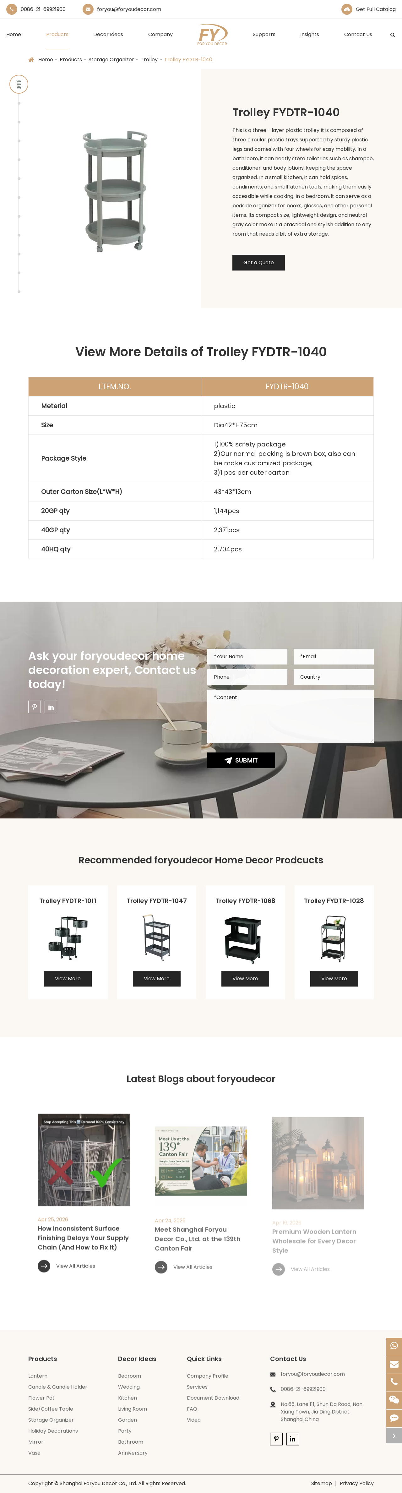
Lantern (37, 1380)
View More (68, 978)
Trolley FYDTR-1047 (157, 901)
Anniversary (133, 1457)
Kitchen (127, 1402)
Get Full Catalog (376, 9)
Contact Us (358, 40)
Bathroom (130, 1446)
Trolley (149, 59)
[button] (18, 84)
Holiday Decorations (53, 1435)
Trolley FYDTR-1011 (67, 901)
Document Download (213, 1402)
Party (125, 1435)
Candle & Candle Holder (57, 1391)
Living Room (132, 1413)
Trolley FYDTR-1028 (334, 901)
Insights (309, 40)
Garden (127, 1424)
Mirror (35, 1446)
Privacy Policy (357, 1483)
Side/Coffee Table (50, 1413)
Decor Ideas (108, 40)
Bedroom (129, 1380)
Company (160, 40)
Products (57, 40)
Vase (34, 1457)
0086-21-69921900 (43, 9)
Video (194, 1424)
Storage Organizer (111, 59)
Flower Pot (41, 1402)
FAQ (192, 1413)
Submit (241, 760)
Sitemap (321, 1483)
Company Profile (207, 1380)
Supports (264, 40)
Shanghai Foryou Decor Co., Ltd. (98, 1483)
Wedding (129, 1391)
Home (13, 40)
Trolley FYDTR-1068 (245, 901)
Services (197, 1391)
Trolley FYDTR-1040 (188, 59)
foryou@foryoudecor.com (129, 9)
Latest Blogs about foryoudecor (201, 1084)
